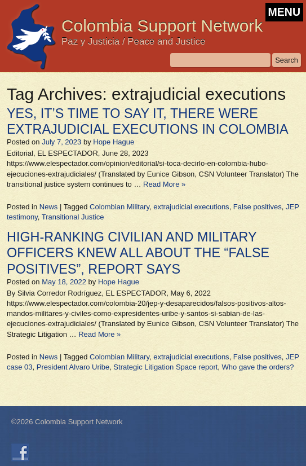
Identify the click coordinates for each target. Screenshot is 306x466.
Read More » (164, 184)
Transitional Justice (73, 217)
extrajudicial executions (191, 207)
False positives (257, 207)
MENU (284, 12)
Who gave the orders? (258, 367)
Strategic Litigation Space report (165, 367)
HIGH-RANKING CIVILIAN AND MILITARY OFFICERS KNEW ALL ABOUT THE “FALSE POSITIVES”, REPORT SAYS (138, 253)
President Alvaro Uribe (73, 367)
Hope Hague (113, 142)
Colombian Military (119, 207)
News (48, 207)
